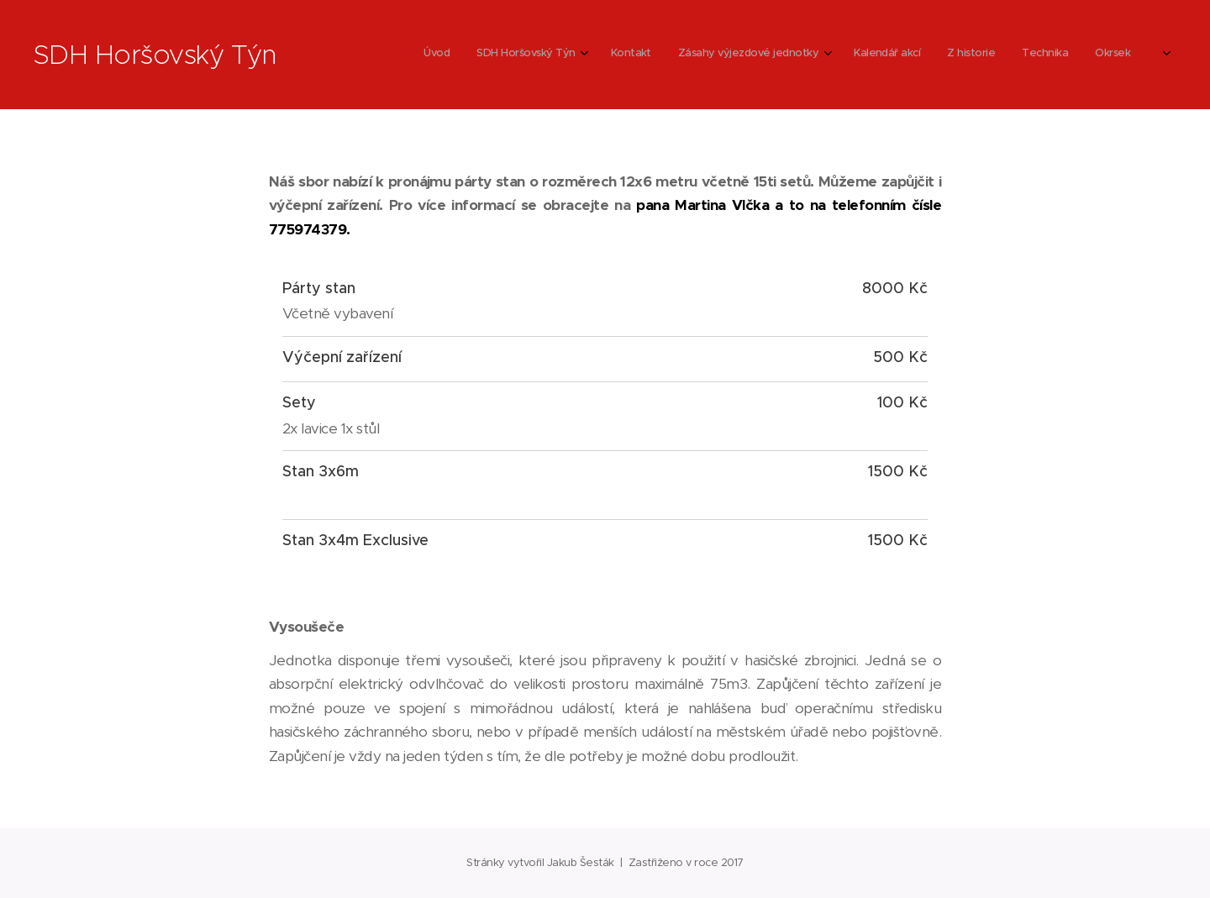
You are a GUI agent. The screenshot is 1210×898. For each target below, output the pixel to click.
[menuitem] (860, 55)
